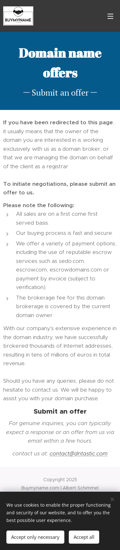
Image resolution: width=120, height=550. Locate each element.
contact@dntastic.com (79, 453)
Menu (110, 16)
